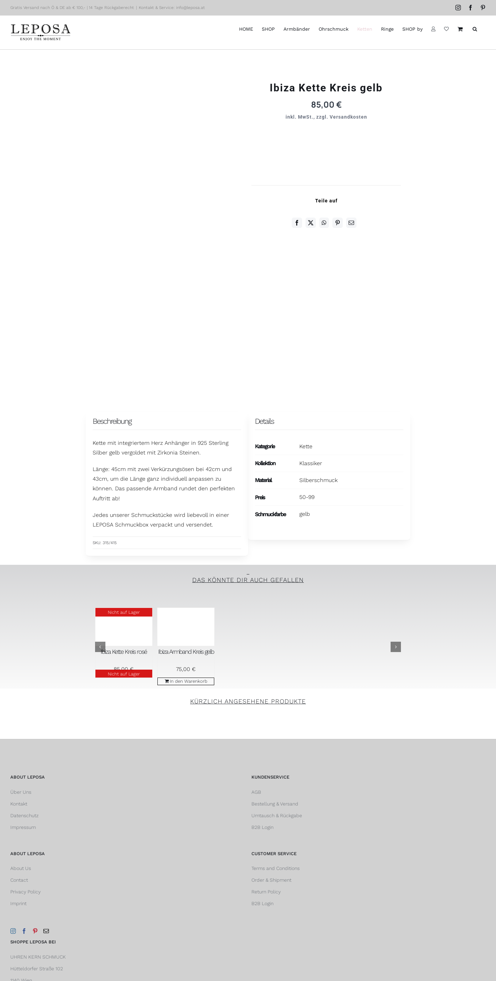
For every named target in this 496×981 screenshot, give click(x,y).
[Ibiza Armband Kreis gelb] (185, 627)
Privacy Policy (25, 891)
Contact (19, 880)
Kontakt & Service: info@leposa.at (172, 7)
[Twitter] (311, 223)
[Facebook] (297, 223)
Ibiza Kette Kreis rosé (124, 651)
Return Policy (266, 891)
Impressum (23, 827)
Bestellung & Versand (274, 804)
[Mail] (46, 931)
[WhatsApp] (324, 223)
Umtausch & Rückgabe (276, 815)
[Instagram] (13, 931)
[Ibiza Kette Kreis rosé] (123, 627)
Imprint (18, 903)
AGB (256, 792)
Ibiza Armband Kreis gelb (186, 651)
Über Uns (20, 792)
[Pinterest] (337, 223)
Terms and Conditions (275, 868)
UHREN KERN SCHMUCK (38, 957)
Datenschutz (24, 815)
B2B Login (262, 827)
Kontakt (18, 804)
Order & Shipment (271, 880)
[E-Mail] (351, 223)
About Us (20, 868)
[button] (475, 29)
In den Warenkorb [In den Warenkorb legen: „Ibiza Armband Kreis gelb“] (188, 681)
